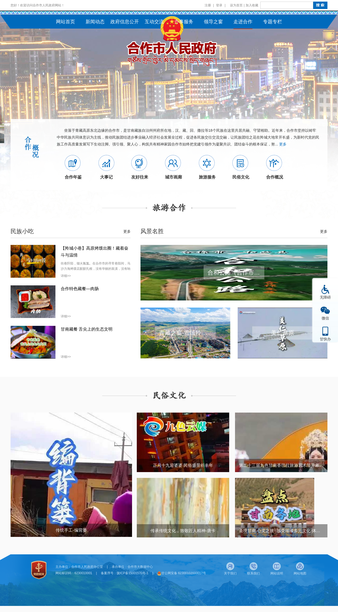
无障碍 (325, 297)
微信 (325, 318)
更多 (283, 144)
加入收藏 (252, 5)
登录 (219, 5)
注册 (208, 5)
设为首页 (236, 5)
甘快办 (325, 339)
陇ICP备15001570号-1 (132, 573)
